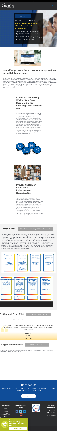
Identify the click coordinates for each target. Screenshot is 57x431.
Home (5, 408)
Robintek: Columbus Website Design (47, 428)
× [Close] (27, 419)
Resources (5, 411)
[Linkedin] (24, 411)
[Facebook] (16, 411)
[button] (2, 330)
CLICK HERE (37, 1)
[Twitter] (20, 411)
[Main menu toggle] (52, 5)
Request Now (18, 428)
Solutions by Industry (5, 410)
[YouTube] (21, 414)
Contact (6, 413)
